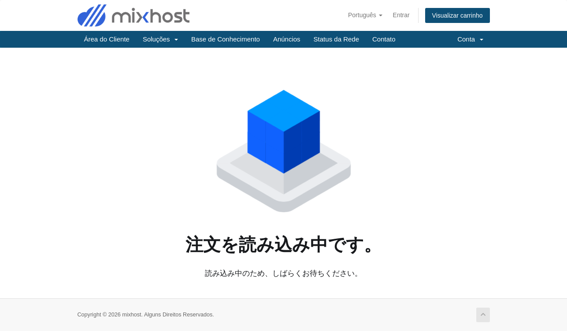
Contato (384, 39)
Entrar (401, 15)
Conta (470, 39)
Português (365, 15)
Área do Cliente (107, 39)
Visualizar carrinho (457, 15)
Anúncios (286, 39)
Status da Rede (336, 39)
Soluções (160, 39)
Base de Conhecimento (225, 39)
